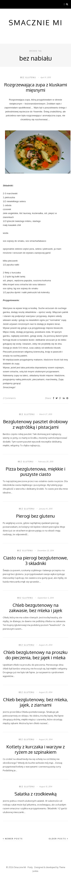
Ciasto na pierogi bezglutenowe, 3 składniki (35, 560)
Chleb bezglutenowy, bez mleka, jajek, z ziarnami (35, 702)
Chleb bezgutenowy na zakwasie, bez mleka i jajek (35, 607)
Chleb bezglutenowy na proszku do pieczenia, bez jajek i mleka (35, 654)
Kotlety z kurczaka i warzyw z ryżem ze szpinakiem (35, 749)
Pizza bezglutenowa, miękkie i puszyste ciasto (35, 471)
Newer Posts (13, 838)
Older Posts (58, 838)
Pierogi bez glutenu (35, 516)
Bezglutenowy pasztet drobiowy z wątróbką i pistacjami (35, 424)
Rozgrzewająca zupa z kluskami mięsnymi (35, 87)
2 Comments (9, 398)
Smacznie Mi (20, 867)
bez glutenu (28, 77)
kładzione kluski (52, 359)
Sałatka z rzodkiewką (36, 794)
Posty (30, 867)
